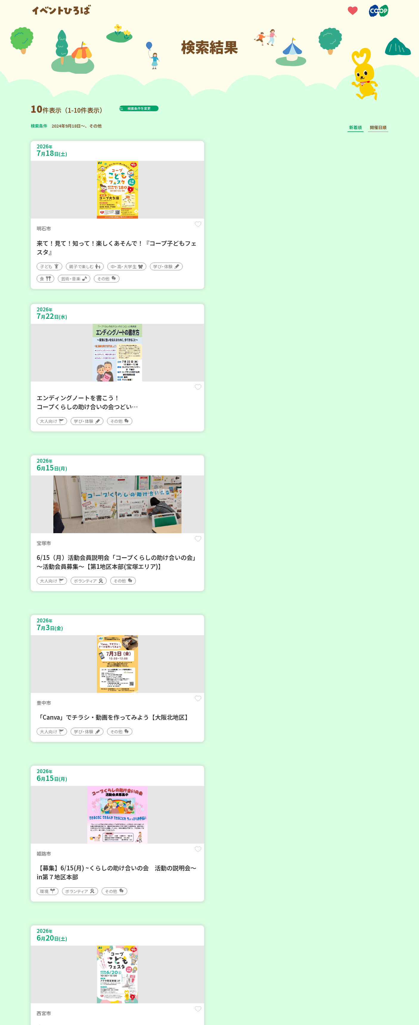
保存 (130, 229)
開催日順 (378, 127)
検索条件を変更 (153, 108)
